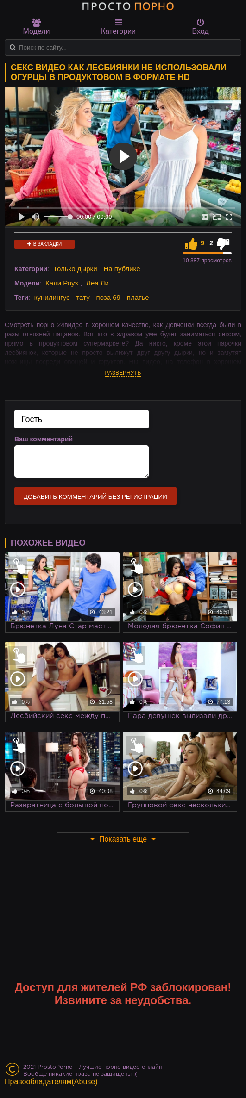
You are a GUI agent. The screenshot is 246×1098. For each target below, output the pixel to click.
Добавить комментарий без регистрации (95, 496)
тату (82, 297)
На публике (121, 269)
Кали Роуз (61, 283)
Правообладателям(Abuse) (51, 1082)
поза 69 (108, 297)
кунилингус (52, 297)
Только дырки (75, 269)
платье (138, 297)
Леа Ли (97, 283)
